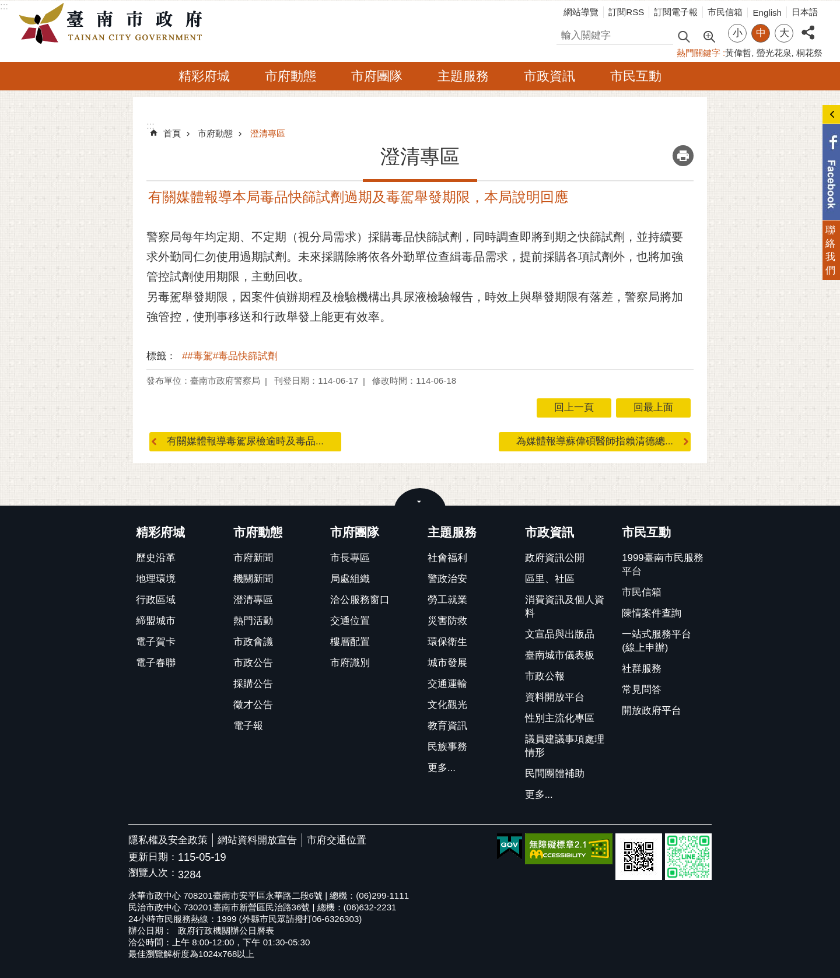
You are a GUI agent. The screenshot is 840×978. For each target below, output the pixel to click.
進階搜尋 (708, 35)
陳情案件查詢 (651, 613)
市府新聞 (253, 557)
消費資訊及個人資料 (564, 606)
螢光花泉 (774, 53)
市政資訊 (549, 76)
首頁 (172, 133)
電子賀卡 (156, 641)
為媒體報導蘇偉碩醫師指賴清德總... (594, 441)
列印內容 (683, 155)
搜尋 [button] (683, 36)
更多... (442, 767)
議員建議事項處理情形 (564, 746)
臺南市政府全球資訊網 (114, 24)
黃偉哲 (738, 53)
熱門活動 (253, 620)
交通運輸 (447, 683)
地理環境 (156, 578)
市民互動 (636, 76)
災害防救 (447, 620)
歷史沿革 (156, 557)
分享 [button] (808, 26)
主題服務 (463, 76)
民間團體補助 (554, 773)
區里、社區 (550, 578)
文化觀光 (447, 704)
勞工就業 (447, 599)
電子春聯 (156, 662)
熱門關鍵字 (698, 52)
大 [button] (784, 32)
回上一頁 (574, 407)
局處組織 (350, 578)
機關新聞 (253, 578)
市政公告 (253, 662)
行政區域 (156, 599)
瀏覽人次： (153, 873)
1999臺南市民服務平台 (662, 564)
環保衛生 (447, 641)
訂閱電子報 (676, 12)
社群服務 (642, 668)
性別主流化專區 (559, 718)
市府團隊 (376, 76)
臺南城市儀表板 (559, 655)
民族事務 (447, 746)
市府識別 (350, 662)
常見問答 (642, 689)
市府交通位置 (336, 840)
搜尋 (566, 33)
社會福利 (447, 557)
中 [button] (761, 32)
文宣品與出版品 (559, 634)
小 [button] (738, 32)
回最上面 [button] (653, 407)
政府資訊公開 (554, 557)
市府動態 (290, 76)
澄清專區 (267, 133)
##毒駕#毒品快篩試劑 (230, 356)
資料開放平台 (554, 697)
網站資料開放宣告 (257, 840)
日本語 (805, 12)
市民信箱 (725, 12)
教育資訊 (447, 725)
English (767, 12)
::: (4, 6)
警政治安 (447, 578)
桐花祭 (809, 53)
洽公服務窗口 (360, 599)
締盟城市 (156, 620)
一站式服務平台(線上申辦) (656, 641)
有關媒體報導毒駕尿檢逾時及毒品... (245, 441)
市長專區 (350, 557)
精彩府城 (204, 76)
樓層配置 (350, 641)
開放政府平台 (651, 710)
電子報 (248, 725)
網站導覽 (581, 12)
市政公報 (545, 676)
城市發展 (447, 662)
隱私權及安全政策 (168, 840)
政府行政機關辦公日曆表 (226, 930)
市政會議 (253, 641)
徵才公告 (253, 704)
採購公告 (253, 683)
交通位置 (350, 620)
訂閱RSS (626, 12)
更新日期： (153, 857)
